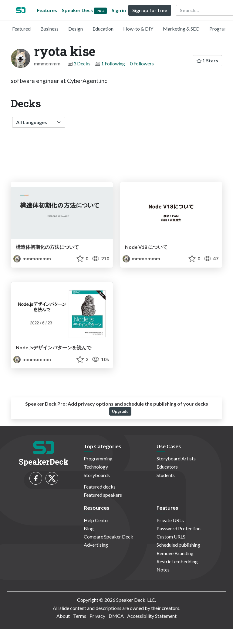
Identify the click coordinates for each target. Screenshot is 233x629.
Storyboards (97, 475)
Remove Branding (175, 553)
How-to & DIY (138, 28)
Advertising (96, 545)
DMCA (116, 616)
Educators (167, 466)
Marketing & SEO (181, 28)
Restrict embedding (177, 561)
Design (75, 28)
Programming (98, 458)
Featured (21, 28)
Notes (163, 569)
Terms (79, 616)
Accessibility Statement (152, 616)
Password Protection (179, 528)
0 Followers (142, 63)
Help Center (96, 520)
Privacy (97, 616)
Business (49, 28)
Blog (89, 528)
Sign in (119, 10)
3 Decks (81, 63)
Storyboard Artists (176, 458)
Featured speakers (103, 495)
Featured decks (100, 486)
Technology (96, 466)
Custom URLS (171, 536)
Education (103, 28)
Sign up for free (149, 10)
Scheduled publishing (178, 545)
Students (166, 475)
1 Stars (207, 60)
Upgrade (120, 411)
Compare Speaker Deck (108, 536)
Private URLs (170, 520)
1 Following (113, 63)
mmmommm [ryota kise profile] (32, 258)
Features (47, 10)
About (63, 616)
